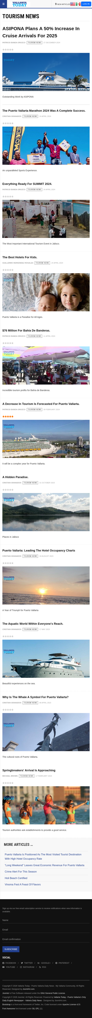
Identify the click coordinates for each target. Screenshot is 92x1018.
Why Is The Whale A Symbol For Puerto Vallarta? (35, 697)
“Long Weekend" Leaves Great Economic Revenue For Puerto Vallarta (44, 865)
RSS (42, 967)
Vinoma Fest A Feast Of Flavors (23, 884)
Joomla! (5, 993)
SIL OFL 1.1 (37, 1009)
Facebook (9, 963)
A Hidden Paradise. (15, 477)
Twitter (27, 963)
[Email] (46, 930)
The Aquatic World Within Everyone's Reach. (32, 623)
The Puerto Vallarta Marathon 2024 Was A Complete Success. (43, 110)
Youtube (8, 967)
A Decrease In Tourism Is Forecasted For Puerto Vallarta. (40, 404)
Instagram (27, 967)
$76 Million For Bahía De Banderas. (26, 330)
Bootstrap (6, 1004)
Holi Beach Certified (16, 878)
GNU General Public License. (52, 993)
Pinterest (62, 963)
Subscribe (10, 949)
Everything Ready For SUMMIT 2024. (27, 184)
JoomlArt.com (28, 989)
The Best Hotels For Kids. (19, 257)
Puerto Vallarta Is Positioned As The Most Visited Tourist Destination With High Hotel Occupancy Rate (43, 856)
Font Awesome (8, 1009)
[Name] (46, 920)
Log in (86, 4)
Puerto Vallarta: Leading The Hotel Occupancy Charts (38, 550)
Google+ (44, 963)
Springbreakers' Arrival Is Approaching (28, 770)
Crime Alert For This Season (21, 871)
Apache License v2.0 (71, 1004)
